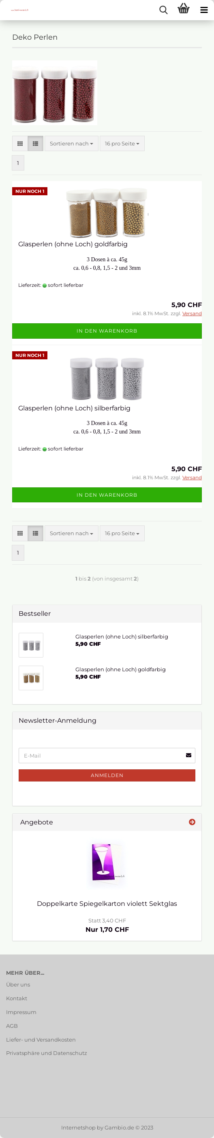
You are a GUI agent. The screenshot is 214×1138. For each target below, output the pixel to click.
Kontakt (16, 998)
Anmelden (107, 775)
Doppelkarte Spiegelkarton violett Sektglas (107, 903)
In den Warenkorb (107, 331)
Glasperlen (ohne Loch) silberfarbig (74, 408)
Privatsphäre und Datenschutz (46, 1053)
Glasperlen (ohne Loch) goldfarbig (73, 244)
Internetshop (78, 1127)
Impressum (21, 1012)
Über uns (18, 984)
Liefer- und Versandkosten (41, 1039)
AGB (12, 1026)
